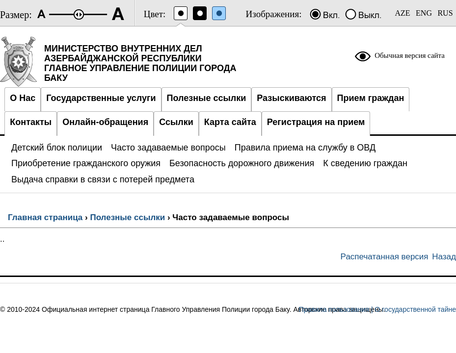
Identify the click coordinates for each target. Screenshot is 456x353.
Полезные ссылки (127, 217)
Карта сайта (230, 122)
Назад (444, 256)
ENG (424, 13)
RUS (445, 13)
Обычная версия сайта (410, 55)
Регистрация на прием (316, 122)
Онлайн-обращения (105, 122)
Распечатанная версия (385, 256)
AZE (402, 13)
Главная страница (45, 217)
